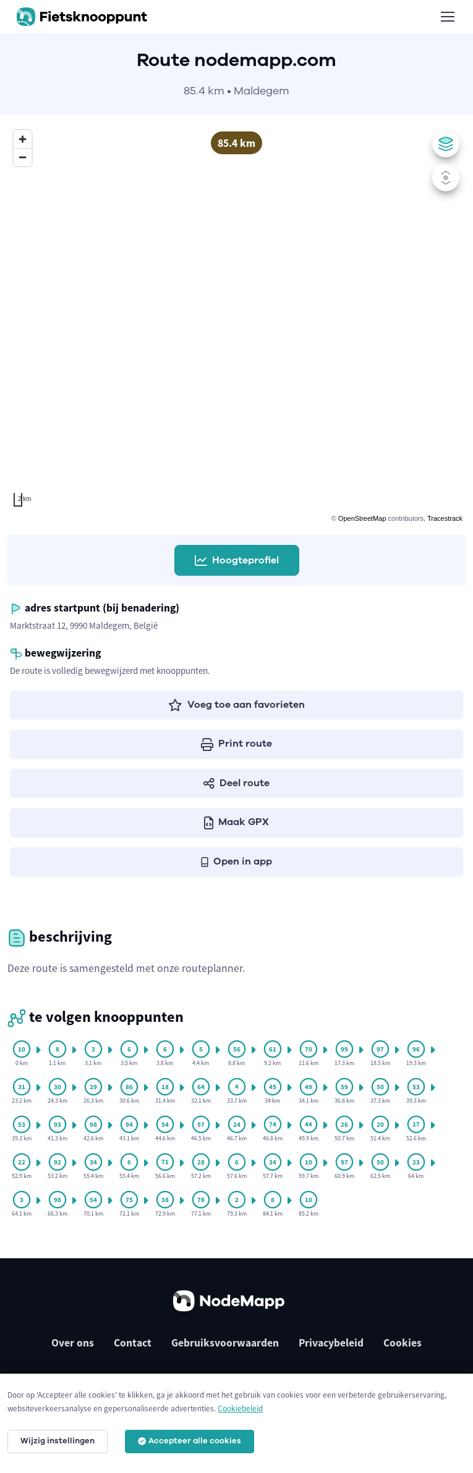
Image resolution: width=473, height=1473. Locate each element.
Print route (236, 743)
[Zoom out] (23, 157)
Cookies (402, 1343)
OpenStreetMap (362, 518)
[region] (236, 324)
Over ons (72, 1343)
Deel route (236, 783)
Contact (132, 1343)
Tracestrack (444, 518)
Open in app (236, 861)
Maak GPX (236, 822)
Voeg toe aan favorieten (236, 705)
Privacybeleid (331, 1343)
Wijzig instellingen (57, 1440)
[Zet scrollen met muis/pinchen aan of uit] (445, 177)
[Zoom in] (23, 139)
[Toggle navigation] (447, 17)
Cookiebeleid (240, 1408)
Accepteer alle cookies (189, 1440)
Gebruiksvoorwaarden (225, 1343)
